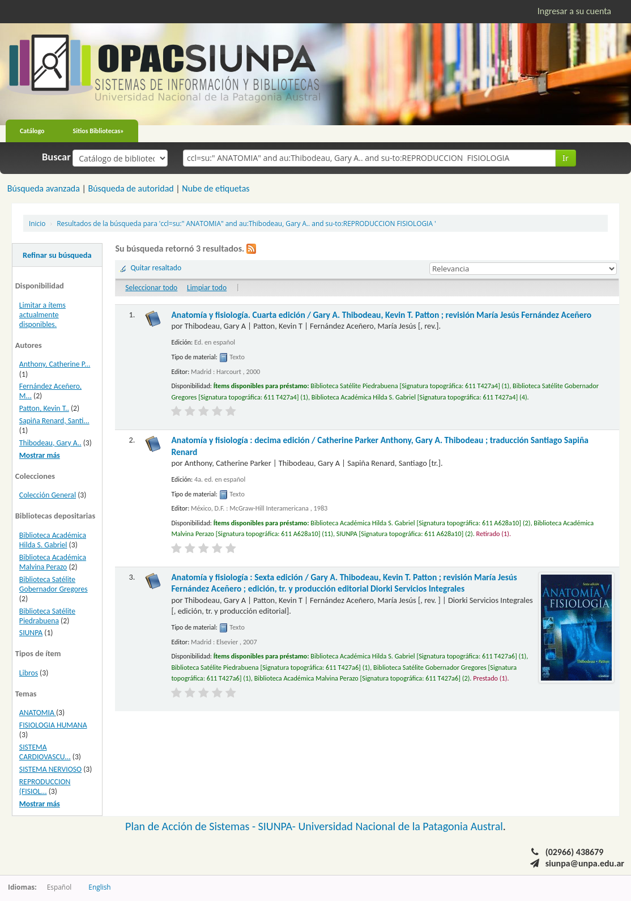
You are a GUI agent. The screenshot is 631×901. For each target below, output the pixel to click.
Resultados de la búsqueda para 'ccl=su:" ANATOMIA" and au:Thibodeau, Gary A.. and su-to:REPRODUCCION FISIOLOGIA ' (246, 223)
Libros (28, 673)
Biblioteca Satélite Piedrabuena (47, 616)
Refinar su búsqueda (57, 255)
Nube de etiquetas (215, 188)
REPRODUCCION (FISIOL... (45, 786)
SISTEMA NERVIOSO (50, 769)
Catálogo (32, 131)
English (99, 886)
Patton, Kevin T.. (44, 408)
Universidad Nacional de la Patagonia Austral (401, 826)
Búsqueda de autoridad (130, 188)
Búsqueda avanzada (43, 188)
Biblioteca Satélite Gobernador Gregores (53, 584)
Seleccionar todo (151, 287)
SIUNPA (30, 633)
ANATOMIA (37, 712)
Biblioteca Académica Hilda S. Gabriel (52, 540)
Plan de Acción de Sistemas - (191, 826)
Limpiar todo (207, 287)
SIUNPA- (278, 826)
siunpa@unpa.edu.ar (584, 863)
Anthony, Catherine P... (55, 364)
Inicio (37, 223)
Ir (565, 157)
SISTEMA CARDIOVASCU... (45, 752)
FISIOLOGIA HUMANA (53, 725)
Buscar (56, 157)
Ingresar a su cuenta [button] (574, 11)
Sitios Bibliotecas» (98, 131)
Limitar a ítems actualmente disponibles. (42, 314)
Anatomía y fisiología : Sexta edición (344, 583)
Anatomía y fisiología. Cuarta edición (381, 314)
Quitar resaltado (155, 268)
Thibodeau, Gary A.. (50, 443)
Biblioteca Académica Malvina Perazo (52, 562)
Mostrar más (39, 455)
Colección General (47, 495)
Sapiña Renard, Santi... (54, 421)
